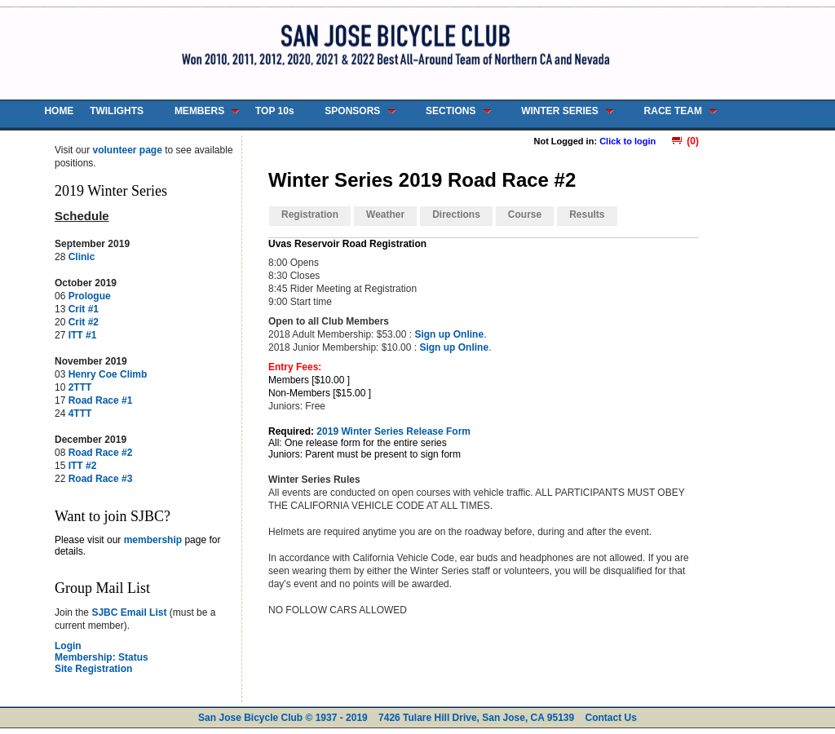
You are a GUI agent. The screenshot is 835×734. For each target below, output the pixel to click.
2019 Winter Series (111, 191)
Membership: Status (101, 657)
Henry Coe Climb (108, 374)
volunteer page (126, 150)
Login (68, 646)
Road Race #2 (100, 452)
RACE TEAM (673, 111)
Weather (385, 214)
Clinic (81, 257)
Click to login (627, 141)
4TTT (80, 413)
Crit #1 (83, 309)
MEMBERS (199, 111)
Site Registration (93, 668)
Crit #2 (83, 322)
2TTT (80, 387)
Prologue (89, 296)
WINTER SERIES (560, 111)
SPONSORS (352, 111)
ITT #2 (82, 465)
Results (586, 214)
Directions (456, 214)
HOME (58, 111)
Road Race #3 (100, 478)
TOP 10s (274, 111)
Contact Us (611, 717)
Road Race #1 (100, 400)
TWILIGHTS (117, 111)
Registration (309, 214)
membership (153, 540)
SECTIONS (450, 111)
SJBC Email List (128, 612)
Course (524, 214)
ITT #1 (82, 335)
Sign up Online (449, 334)
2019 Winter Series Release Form (393, 431)
